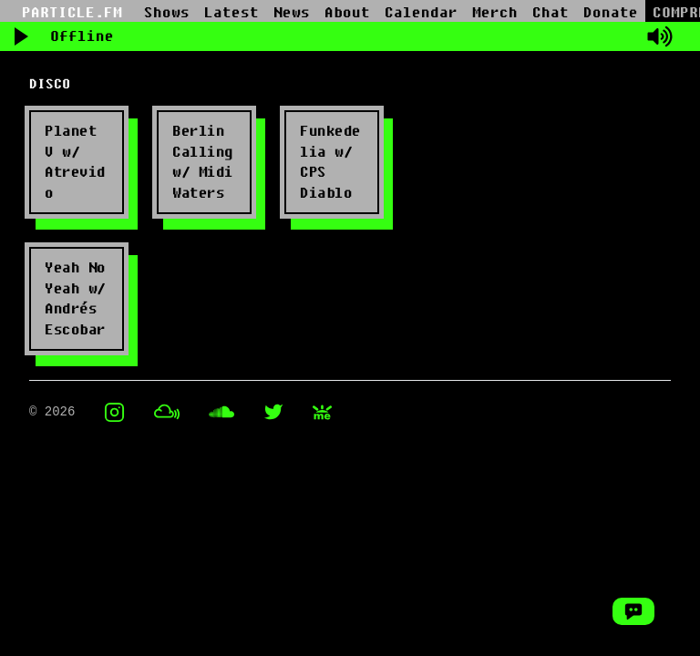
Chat (550, 13)
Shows (167, 13)
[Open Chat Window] (633, 611)
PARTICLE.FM (72, 13)
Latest (231, 13)
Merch (495, 13)
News (291, 13)
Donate (610, 13)
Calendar (421, 13)
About (347, 13)
